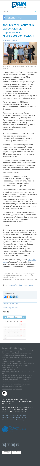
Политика (6, 399)
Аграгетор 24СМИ (10, 307)
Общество (23, 399)
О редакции (20, 420)
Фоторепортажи (8, 407)
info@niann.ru (11, 369)
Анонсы (5, 409)
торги (30, 285)
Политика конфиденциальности (12, 389)
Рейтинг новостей (20, 412)
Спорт (18, 401)
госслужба (13, 285)
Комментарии (7, 412)
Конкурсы (23, 285)
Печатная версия (8, 417)
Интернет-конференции (24, 407)
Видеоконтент (14, 409)
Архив (12, 304)
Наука (10, 404)
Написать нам (21, 417)
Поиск (19, 415)
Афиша (4, 404)
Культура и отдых (8, 401)
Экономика (14, 399)
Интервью (24, 409)
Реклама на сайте (8, 420)
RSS (24, 415)
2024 (17, 304)
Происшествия (27, 401)
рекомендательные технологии (12, 387)
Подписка (12, 415)
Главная (5, 304)
